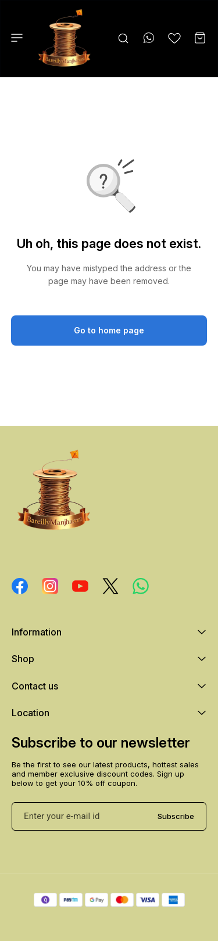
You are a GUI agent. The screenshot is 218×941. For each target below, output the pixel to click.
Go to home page (109, 330)
